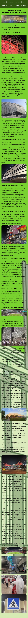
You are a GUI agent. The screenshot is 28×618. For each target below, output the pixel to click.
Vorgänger (4, 70)
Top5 (10, 5)
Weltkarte (24, 2)
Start (4, 2)
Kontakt (24, 5)
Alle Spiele (10, 2)
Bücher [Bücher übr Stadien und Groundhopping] (17, 5)
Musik (3, 5)
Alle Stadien (17, 2)
